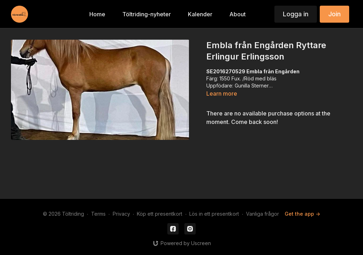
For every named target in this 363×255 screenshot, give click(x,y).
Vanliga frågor (262, 214)
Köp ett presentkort (159, 214)
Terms (98, 214)
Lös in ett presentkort (214, 214)
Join (334, 14)
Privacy (121, 214)
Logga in (295, 14)
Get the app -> (302, 214)
